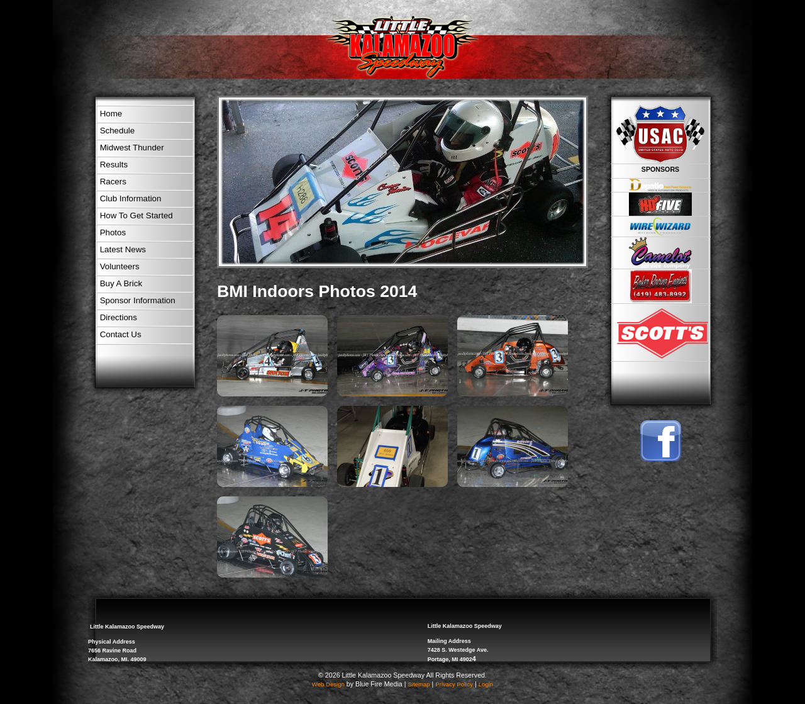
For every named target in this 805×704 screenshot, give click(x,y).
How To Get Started (136, 215)
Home (111, 113)
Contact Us (121, 334)
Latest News (123, 249)
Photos (113, 232)
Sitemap (419, 684)
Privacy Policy (454, 684)
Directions (118, 317)
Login (486, 684)
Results (114, 164)
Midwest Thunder (132, 147)
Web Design (328, 684)
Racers (113, 181)
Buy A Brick (121, 283)
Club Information (131, 198)
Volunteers (120, 266)
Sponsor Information (137, 300)
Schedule (117, 130)
